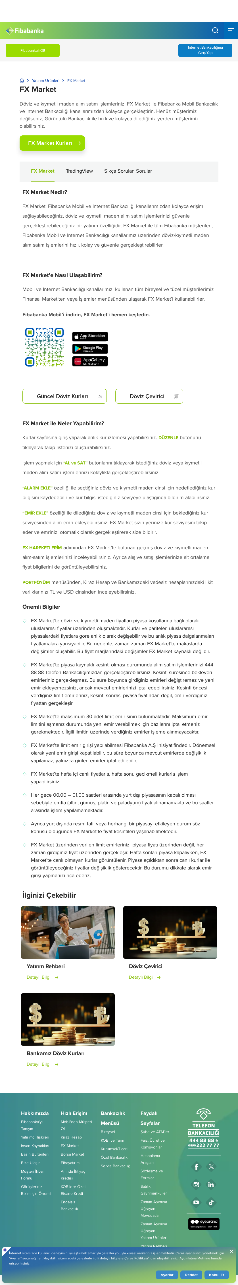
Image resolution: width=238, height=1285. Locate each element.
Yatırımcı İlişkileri (35, 1137)
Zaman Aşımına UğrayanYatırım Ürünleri (154, 1230)
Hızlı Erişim (74, 1113)
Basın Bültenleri (35, 1154)
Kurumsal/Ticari (114, 1149)
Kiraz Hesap (71, 1137)
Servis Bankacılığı (116, 1166)
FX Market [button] (43, 171)
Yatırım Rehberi (154, 1246)
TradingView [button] (79, 170)
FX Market (70, 1145)
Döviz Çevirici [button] (145, 966)
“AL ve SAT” (75, 463)
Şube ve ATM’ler (155, 1132)
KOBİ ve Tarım (113, 1140)
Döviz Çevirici (154, 396)
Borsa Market (72, 1154)
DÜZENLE (168, 437)
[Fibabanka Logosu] (24, 31)
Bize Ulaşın (31, 1163)
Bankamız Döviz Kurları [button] (55, 1053)
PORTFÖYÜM (36, 582)
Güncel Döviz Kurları (69, 396)
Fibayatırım (70, 1163)
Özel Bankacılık (114, 1157)
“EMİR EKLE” (35, 513)
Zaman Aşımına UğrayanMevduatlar (154, 1208)
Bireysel (108, 1132)
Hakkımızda (35, 1113)
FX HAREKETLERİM (42, 547)
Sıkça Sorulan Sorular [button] (128, 170)
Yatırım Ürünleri (45, 80)
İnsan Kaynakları (35, 1145)
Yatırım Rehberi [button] (46, 966)
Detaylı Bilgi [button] (39, 977)
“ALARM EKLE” (37, 488)
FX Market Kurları (54, 143)
